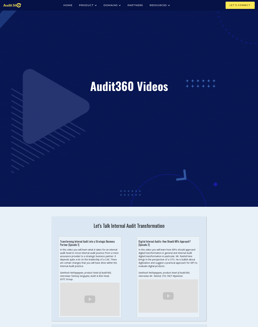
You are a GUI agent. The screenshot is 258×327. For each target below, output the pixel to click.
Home (67, 5)
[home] (12, 5)
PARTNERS (135, 5)
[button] (88, 5)
